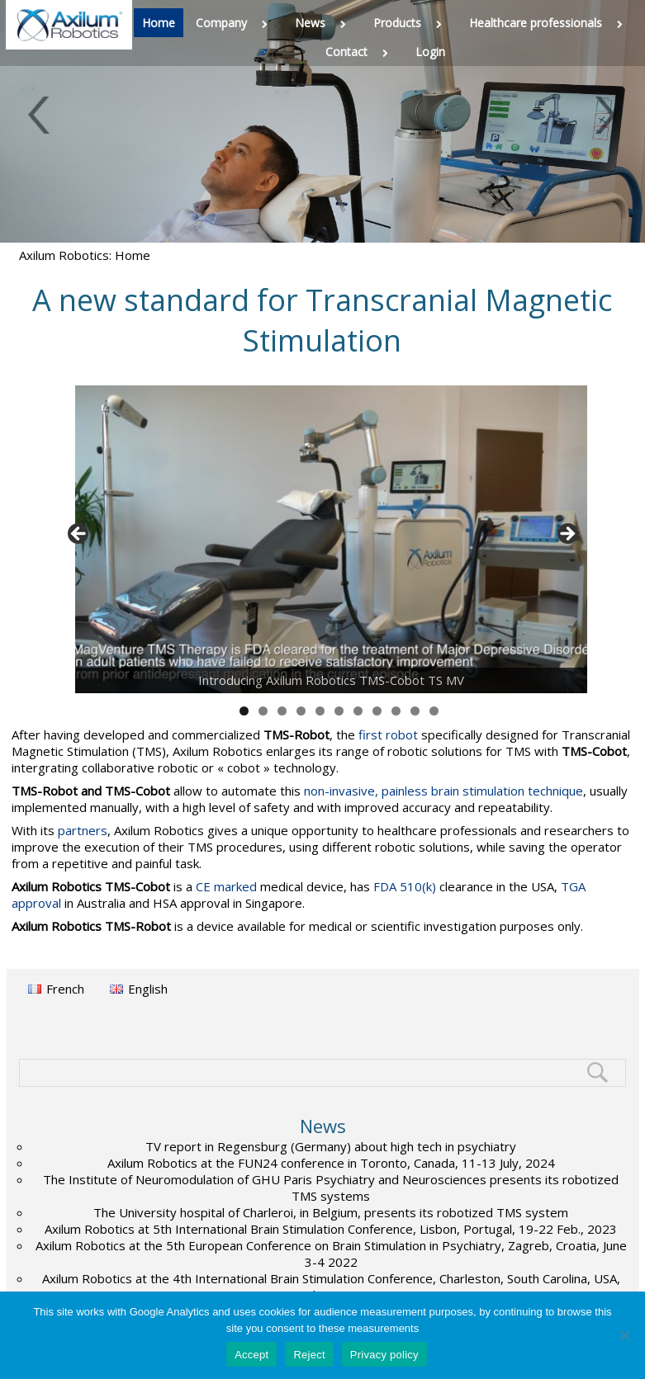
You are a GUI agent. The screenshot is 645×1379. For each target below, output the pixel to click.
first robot (388, 734)
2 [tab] (263, 710)
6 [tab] (339, 710)
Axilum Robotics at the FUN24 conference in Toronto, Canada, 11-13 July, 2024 (331, 1163)
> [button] (566, 534)
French (65, 988)
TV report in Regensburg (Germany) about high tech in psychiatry (330, 1146)
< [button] (79, 534)
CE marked (226, 886)
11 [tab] (434, 710)
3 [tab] (282, 710)
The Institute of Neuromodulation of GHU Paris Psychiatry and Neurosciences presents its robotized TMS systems (331, 1187)
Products (410, 22)
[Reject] (624, 1335)
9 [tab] (396, 710)
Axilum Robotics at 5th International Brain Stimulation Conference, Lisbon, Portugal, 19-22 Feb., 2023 (331, 1229)
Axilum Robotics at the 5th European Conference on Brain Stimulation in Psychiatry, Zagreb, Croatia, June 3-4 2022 (331, 1253)
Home (158, 23)
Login (430, 51)
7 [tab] (358, 710)
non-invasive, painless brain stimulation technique (443, 790)
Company (235, 22)
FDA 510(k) (404, 886)
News (324, 22)
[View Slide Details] (331, 539)
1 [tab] (244, 710)
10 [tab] (415, 710)
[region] (323, 539)
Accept (251, 1354)
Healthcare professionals (549, 22)
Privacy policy (384, 1354)
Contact (360, 51)
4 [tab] (301, 710)
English (148, 988)
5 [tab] (320, 710)
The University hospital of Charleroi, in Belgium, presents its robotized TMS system (330, 1212)
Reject (309, 1354)
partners (82, 830)
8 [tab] (377, 710)
